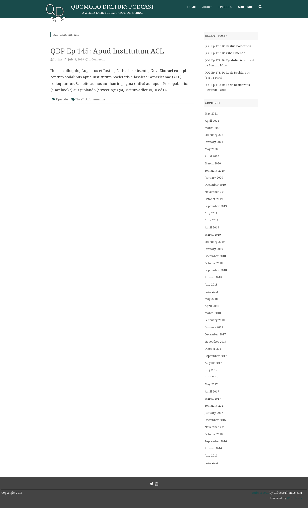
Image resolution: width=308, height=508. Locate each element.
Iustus (57, 59)
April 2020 (212, 156)
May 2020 (211, 149)
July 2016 (211, 455)
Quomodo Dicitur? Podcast (112, 7)
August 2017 (213, 362)
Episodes (225, 7)
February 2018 (215, 320)
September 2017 (216, 355)
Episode (62, 99)
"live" (79, 99)
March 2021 (213, 127)
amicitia (99, 99)
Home (191, 7)
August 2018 (213, 277)
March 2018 (213, 313)
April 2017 (212, 391)
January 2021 (214, 142)
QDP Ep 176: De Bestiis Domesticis (228, 46)
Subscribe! (246, 7)
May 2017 (211, 384)
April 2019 (212, 227)
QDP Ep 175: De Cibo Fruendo (225, 53)
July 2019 (211, 213)
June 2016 (211, 462)
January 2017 (214, 412)
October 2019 (214, 199)
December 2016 (215, 420)
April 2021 (212, 120)
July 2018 (211, 284)
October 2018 (214, 263)
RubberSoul (260, 492)
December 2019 (215, 184)
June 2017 (211, 377)
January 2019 (214, 249)
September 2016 (216, 441)
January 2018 (214, 327)
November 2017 (215, 341)
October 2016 (214, 434)
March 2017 (213, 398)
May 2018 (211, 298)
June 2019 (211, 220)
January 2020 (214, 177)
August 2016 (213, 448)
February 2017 (215, 405)
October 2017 (214, 348)
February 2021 (215, 134)
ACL (88, 99)
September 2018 (216, 270)
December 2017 (215, 334)
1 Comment (97, 59)
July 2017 (211, 370)
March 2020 (213, 163)
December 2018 (215, 256)
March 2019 (213, 234)
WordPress (294, 498)
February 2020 (215, 170)
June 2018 (211, 291)
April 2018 (212, 306)
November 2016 (215, 427)
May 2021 (211, 113)
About (207, 7)
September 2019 (216, 206)
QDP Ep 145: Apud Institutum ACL (107, 51)
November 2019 (215, 191)
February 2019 (215, 241)
